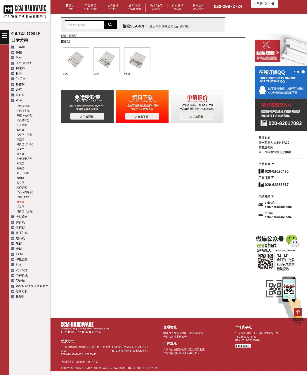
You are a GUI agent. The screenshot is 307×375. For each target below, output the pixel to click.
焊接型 (20, 206)
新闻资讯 (177, 7)
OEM (17, 254)
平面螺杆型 (23, 120)
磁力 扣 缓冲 (21, 63)
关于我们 (156, 7)
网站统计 (66, 361)
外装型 (20, 163)
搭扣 (16, 52)
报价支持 (112, 7)
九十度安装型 (24, 158)
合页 (16, 89)
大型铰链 (19, 216)
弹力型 (20, 153)
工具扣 (18, 47)
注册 (269, 3)
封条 (16, 264)
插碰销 (18, 68)
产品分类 (90, 7)
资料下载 (134, 7)
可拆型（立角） (26, 211)
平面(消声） (23, 197)
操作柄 (18, 84)
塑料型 (20, 129)
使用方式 (93, 361)
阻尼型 (20, 149)
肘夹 (16, 57)
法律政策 (79, 361)
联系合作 (198, 7)
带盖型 (20, 139)
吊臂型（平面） (26, 134)
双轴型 (20, 177)
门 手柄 (18, 78)
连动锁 (18, 238)
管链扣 (18, 280)
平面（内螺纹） (26, 192)
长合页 (18, 94)
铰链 (16, 100)
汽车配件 (19, 270)
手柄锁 (18, 227)
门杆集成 (19, 275)
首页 (70, 7)
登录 (258, 3)
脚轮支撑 (19, 259)
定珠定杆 (19, 291)
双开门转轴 (23, 173)
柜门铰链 (22, 187)
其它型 (20, 182)
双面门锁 (19, 232)
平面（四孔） (24, 105)
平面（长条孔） (26, 115)
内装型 (20, 168)
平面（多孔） (24, 110)
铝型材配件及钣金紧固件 (29, 286)
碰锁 (16, 248)
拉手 (16, 73)
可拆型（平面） (26, 144)
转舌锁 (18, 222)
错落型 (20, 201)
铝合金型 (22, 125)
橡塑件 (18, 296)
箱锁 (16, 243)
